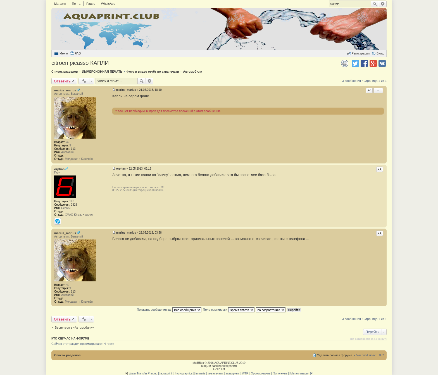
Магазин (60, 3)
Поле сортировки (228, 309)
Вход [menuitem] (380, 53)
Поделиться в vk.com (382, 63)
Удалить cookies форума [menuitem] (334, 355)
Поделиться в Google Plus (373, 63)
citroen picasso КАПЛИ (80, 63)
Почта (76, 3)
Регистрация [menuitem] (361, 53)
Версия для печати (344, 63)
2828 (74, 204)
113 (73, 148)
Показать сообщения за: (169, 309)
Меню (63, 53)
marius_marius (65, 90)
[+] (126, 373)
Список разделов (67, 355)
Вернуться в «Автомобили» (74, 327)
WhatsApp (108, 3)
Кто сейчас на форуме (70, 338)
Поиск (375, 4)
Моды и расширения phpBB (219, 365)
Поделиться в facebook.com (364, 63)
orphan (59, 169)
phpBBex (198, 362)
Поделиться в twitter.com (355, 63)
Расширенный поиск (383, 4)
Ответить (62, 81)
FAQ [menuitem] (78, 53)
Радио (90, 3)
